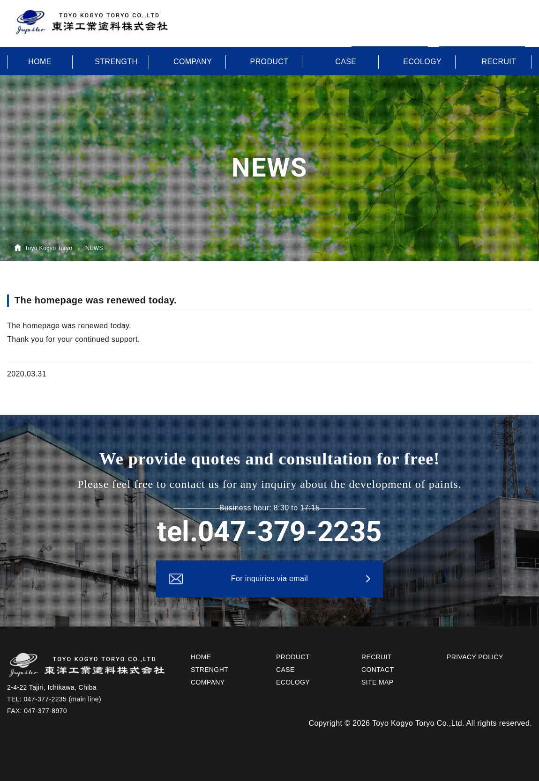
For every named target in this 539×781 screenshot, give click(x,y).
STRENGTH (116, 62)
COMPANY (192, 62)
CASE (345, 62)
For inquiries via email (269, 578)
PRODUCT (269, 62)
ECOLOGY (422, 62)
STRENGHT (209, 669)
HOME (40, 62)
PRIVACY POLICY (475, 657)
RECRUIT (499, 62)
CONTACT (377, 669)
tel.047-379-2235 (269, 531)
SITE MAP (377, 682)
